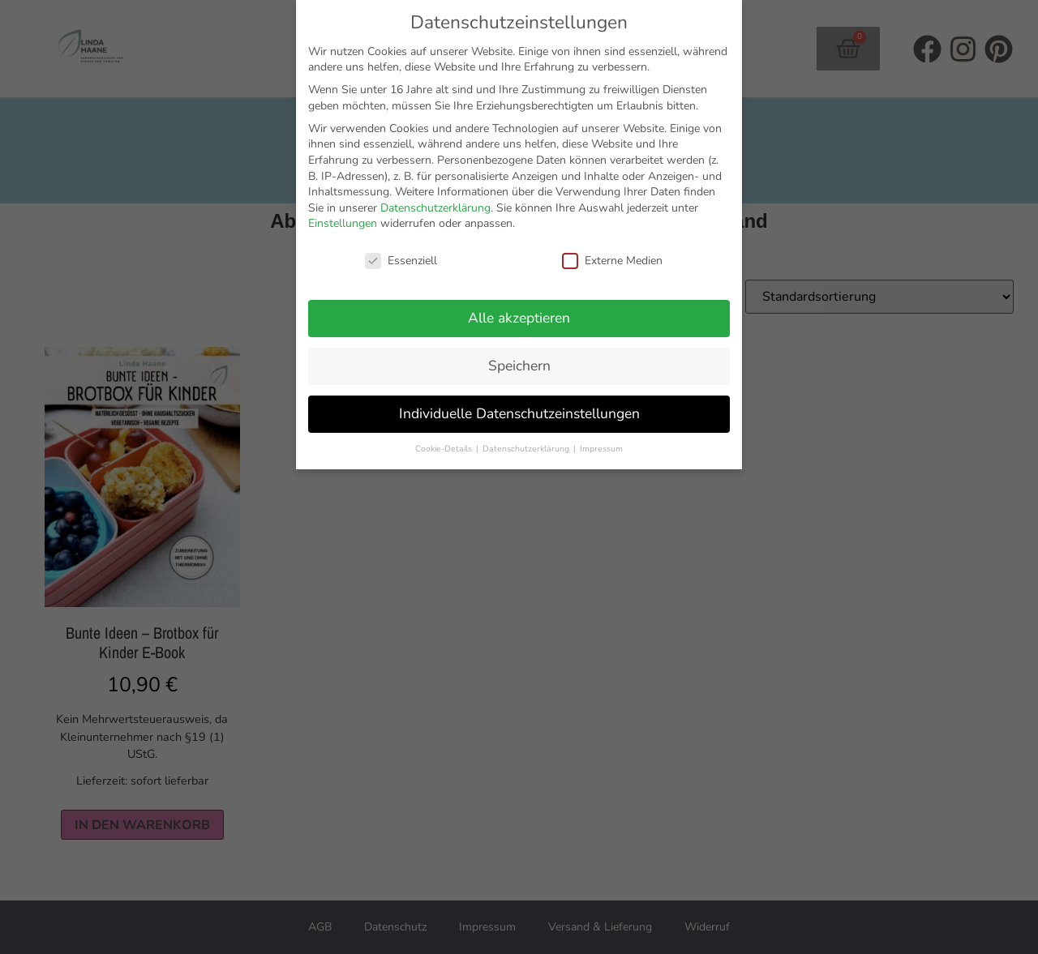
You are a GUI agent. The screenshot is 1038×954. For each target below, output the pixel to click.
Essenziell (401, 260)
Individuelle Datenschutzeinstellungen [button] (519, 413)
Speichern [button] (519, 365)
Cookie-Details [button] (444, 449)
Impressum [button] (601, 449)
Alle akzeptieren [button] (519, 317)
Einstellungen (342, 223)
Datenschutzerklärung (435, 208)
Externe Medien (612, 260)
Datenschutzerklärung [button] (527, 449)
